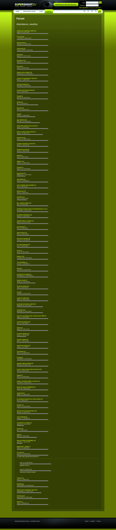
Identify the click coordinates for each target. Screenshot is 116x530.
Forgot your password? (95, 7)
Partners (99, 521)
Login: (83, 2)
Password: (82, 5)
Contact (87, 521)
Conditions (92, 521)
